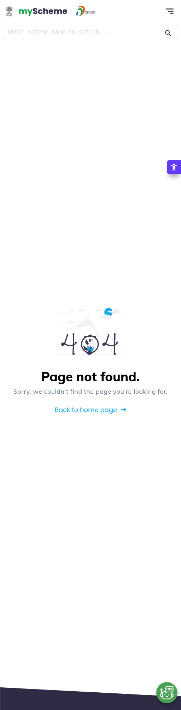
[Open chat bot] (166, 692)
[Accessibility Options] (174, 166)
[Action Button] (43, 11)
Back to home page (90, 409)
